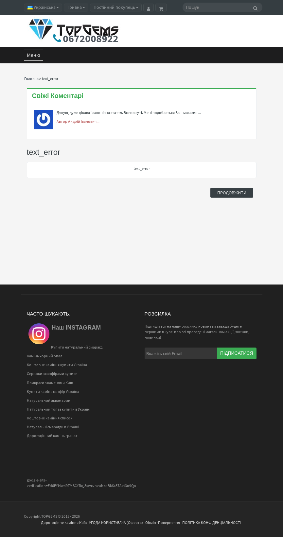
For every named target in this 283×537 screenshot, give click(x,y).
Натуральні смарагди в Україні (53, 426)
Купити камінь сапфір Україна (53, 391)
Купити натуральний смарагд (76, 347)
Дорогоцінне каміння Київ (64, 522)
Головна (31, 78)
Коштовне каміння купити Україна (57, 364)
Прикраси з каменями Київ (50, 382)
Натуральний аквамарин (48, 400)
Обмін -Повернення (162, 522)
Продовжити (231, 193)
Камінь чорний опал (44, 355)
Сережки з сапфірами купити (52, 373)
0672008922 (90, 38)
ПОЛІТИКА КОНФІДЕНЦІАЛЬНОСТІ (211, 522)
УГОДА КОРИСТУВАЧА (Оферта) (116, 522)
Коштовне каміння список (49, 417)
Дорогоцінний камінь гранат (52, 435)
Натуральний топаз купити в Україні (58, 409)
